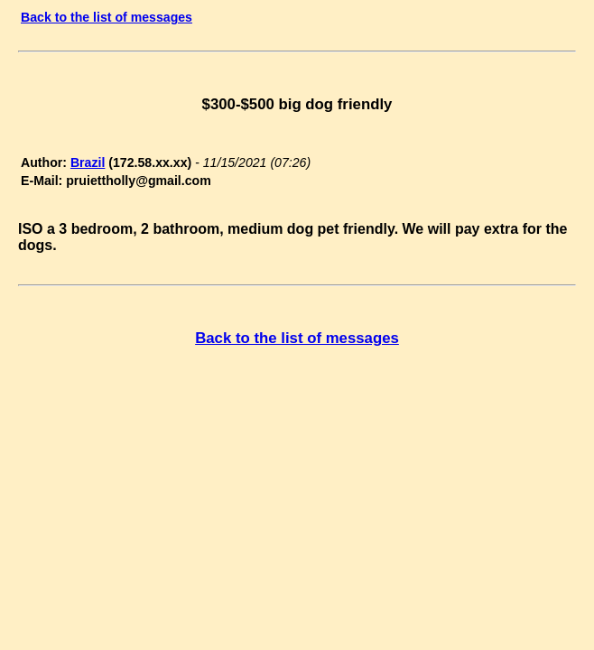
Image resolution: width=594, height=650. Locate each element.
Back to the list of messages (106, 17)
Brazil (87, 162)
